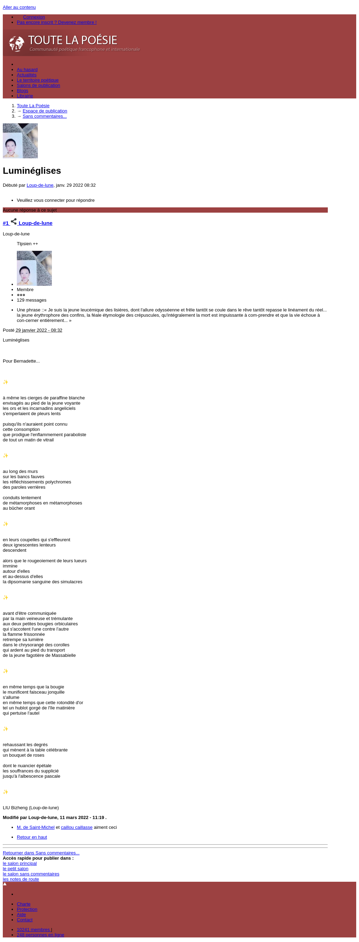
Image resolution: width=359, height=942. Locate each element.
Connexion (34, 17)
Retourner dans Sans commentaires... (41, 852)
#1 (11, 223)
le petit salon (15, 868)
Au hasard (27, 69)
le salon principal (20, 863)
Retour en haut (32, 837)
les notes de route (21, 879)
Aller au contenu (19, 7)
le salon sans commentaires (31, 873)
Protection (27, 909)
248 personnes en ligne (40, 934)
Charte (24, 904)
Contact (25, 919)
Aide (21, 914)
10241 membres (34, 929)
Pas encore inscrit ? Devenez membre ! (57, 22)
